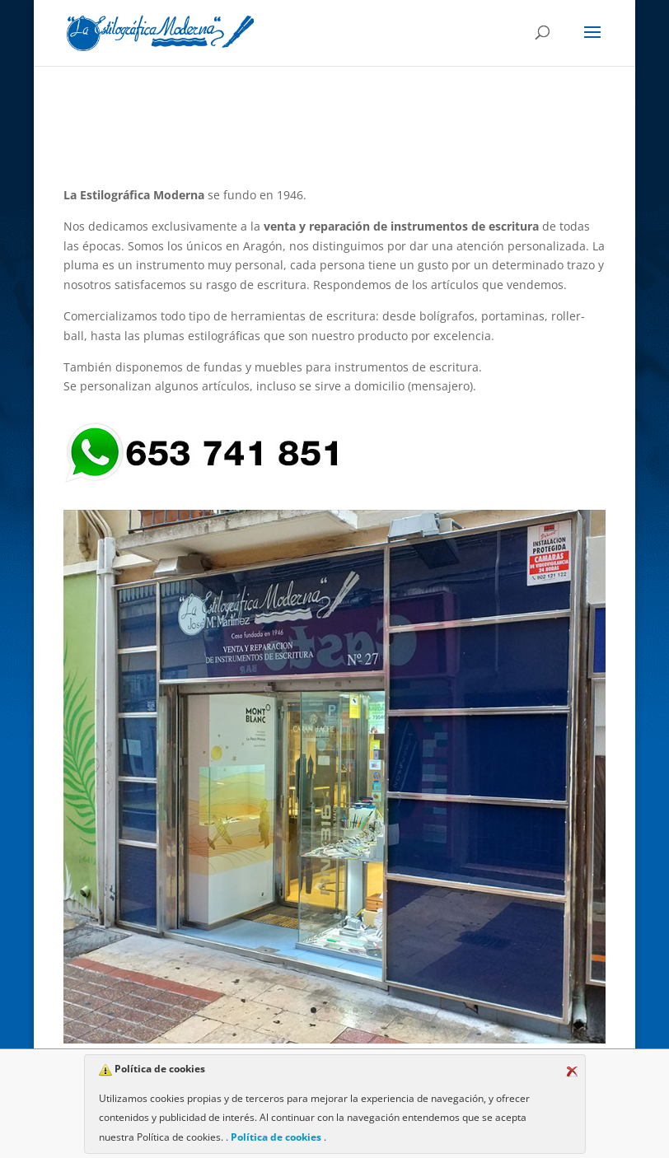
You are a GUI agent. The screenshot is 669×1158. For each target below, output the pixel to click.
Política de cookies (276, 1137)
